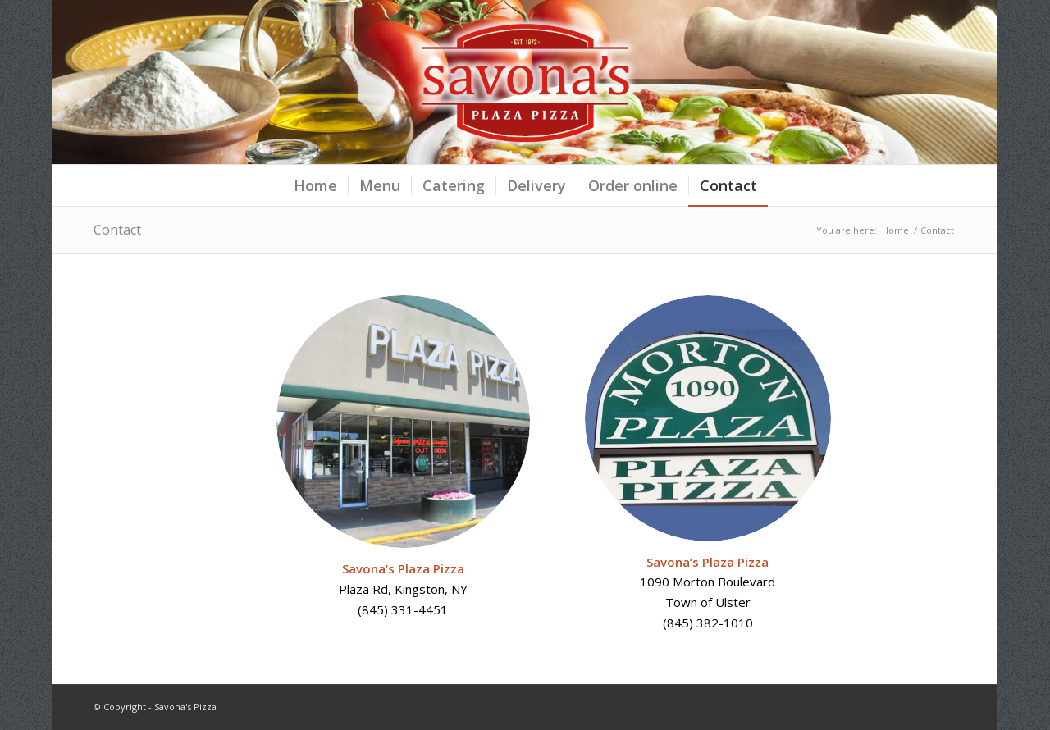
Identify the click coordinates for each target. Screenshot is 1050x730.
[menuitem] (315, 185)
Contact (117, 230)
